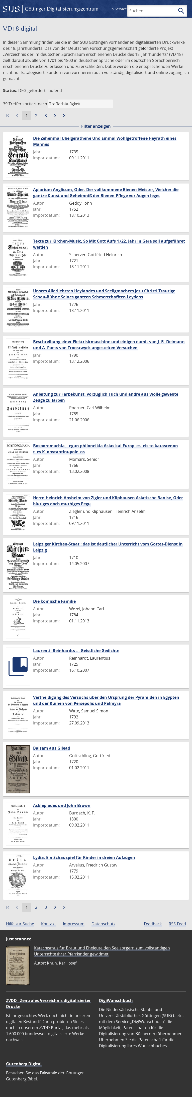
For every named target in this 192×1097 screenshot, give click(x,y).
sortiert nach (35, 104)
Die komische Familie (54, 601)
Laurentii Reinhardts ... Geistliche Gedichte (76, 650)
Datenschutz (103, 924)
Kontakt (48, 924)
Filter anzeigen (96, 126)
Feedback (153, 924)
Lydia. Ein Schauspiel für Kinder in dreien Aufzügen (84, 857)
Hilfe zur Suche (20, 924)
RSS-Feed (177, 924)
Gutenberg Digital (24, 1064)
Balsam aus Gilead (51, 748)
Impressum (73, 924)
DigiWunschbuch (116, 1000)
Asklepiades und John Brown (61, 805)
